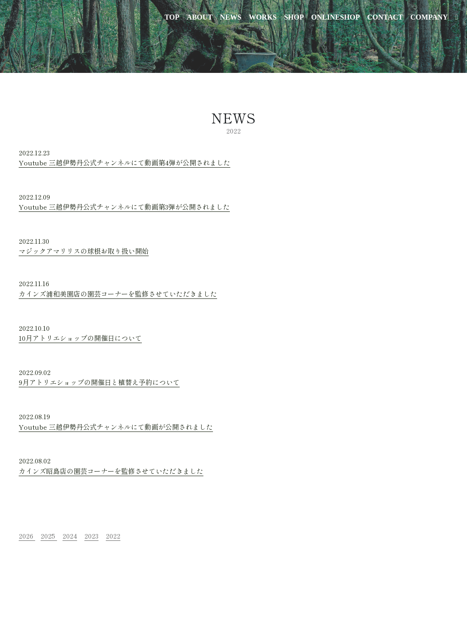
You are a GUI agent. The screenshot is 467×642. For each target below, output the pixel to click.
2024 (69, 535)
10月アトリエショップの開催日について (80, 338)
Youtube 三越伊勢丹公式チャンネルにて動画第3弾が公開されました (124, 206)
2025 (48, 535)
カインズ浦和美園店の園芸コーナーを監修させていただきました (118, 293)
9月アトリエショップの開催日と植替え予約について (99, 382)
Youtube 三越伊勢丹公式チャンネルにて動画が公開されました (116, 426)
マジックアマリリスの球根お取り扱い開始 (84, 251)
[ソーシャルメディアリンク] (456, 17)
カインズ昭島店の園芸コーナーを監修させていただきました (111, 471)
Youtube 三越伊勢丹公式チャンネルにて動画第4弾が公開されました (124, 162)
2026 (26, 535)
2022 (113, 535)
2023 (91, 535)
